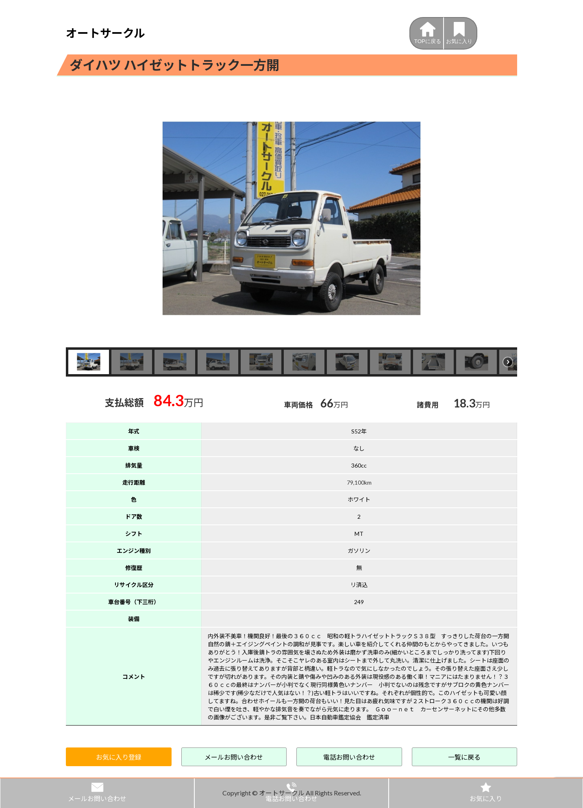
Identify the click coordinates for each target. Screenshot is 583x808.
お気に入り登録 (118, 757)
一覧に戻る (464, 757)
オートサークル (105, 33)
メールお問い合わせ (233, 757)
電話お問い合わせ (349, 757)
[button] (78, 218)
